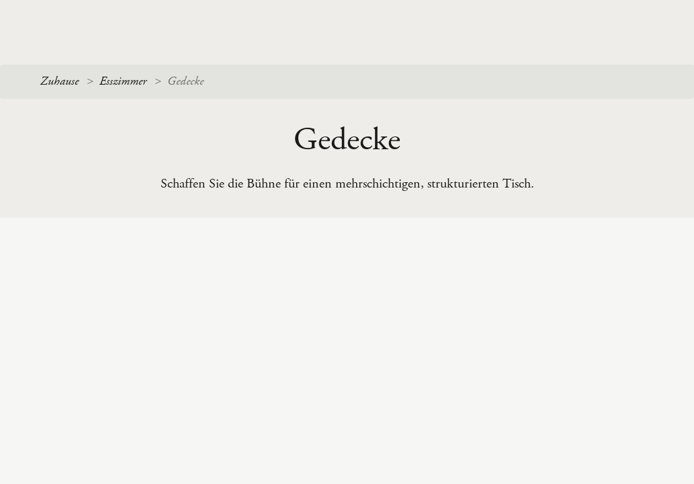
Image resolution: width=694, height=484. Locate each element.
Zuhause (59, 81)
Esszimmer (122, 81)
